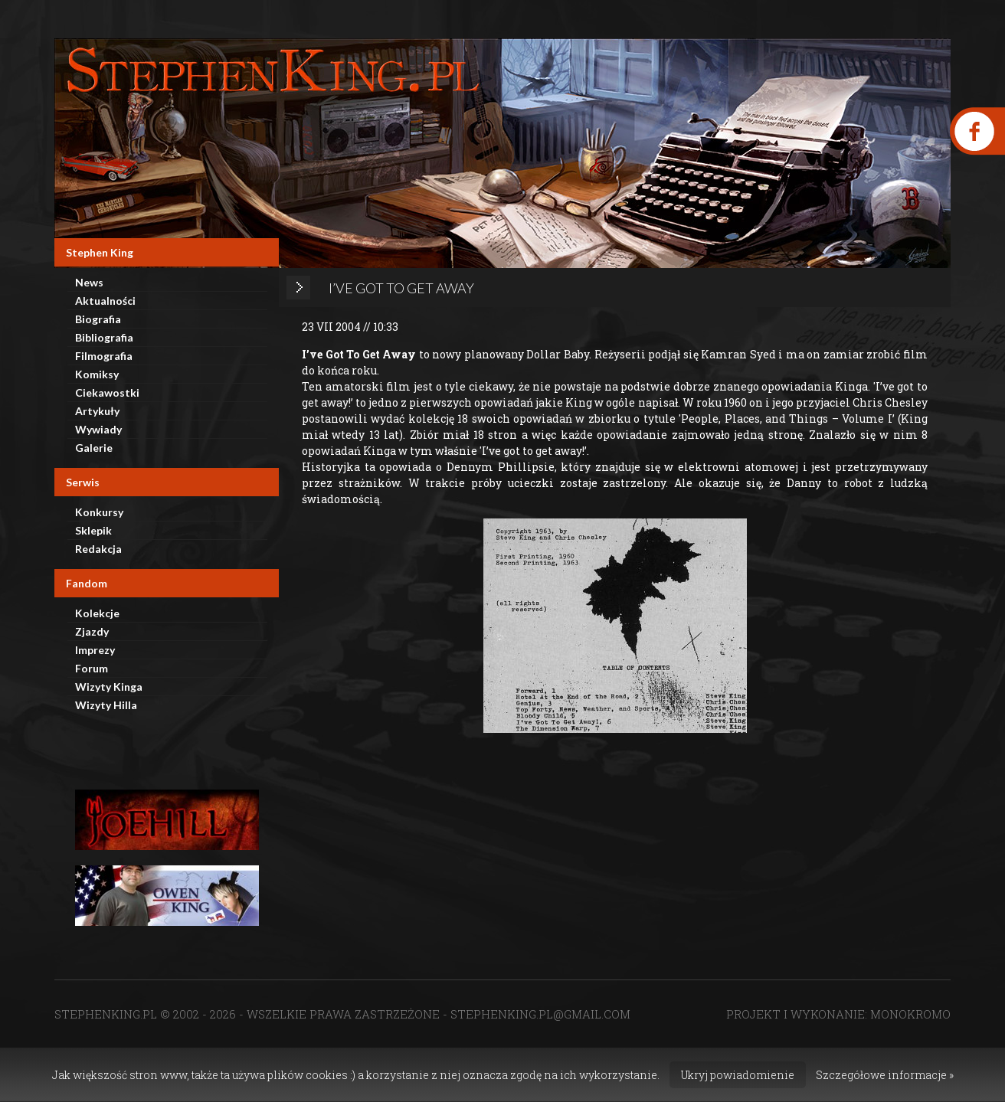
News (89, 282)
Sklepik (93, 530)
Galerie (94, 447)
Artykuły (97, 410)
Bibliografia (104, 337)
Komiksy (97, 374)
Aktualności (105, 300)
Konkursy (99, 511)
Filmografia (104, 355)
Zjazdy (92, 631)
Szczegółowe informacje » (885, 1075)
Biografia (98, 318)
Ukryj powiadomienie (737, 1075)
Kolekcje (97, 613)
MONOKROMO (910, 1014)
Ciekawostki (107, 392)
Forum (91, 668)
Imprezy (95, 649)
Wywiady (98, 429)
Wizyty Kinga (108, 686)
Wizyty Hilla (106, 704)
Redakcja (98, 548)
